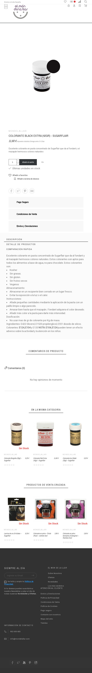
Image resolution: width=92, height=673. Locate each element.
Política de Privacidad (50, 598)
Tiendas (44, 623)
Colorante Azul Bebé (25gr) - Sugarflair (69, 459)
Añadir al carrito (28, 162)
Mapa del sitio (47, 619)
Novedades (53, 582)
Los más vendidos (56, 586)
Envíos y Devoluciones (50, 594)
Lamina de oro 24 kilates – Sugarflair (12, 534)
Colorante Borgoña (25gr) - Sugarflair (13, 459)
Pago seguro (46, 610)
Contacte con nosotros (50, 615)
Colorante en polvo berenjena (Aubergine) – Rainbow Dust (71, 535)
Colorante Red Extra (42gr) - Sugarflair (40, 459)
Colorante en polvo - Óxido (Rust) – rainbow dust (42, 534)
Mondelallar (18, 131)
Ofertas (51, 577)
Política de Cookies (49, 606)
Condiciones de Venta (50, 602)
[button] (42, 162)
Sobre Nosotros (55, 573)
